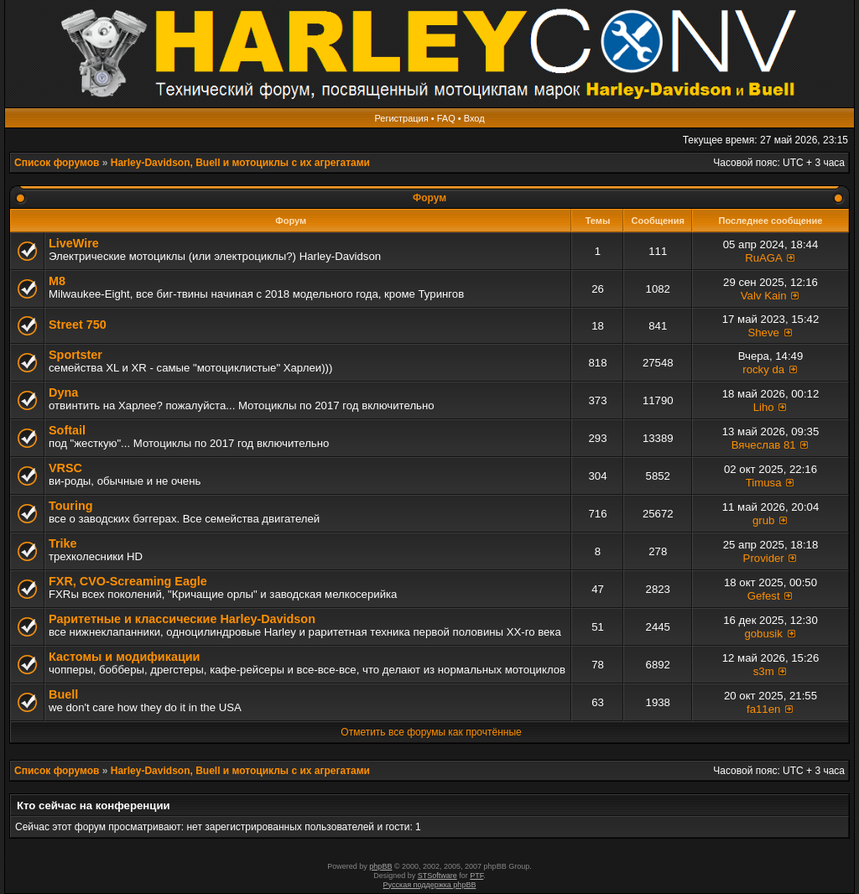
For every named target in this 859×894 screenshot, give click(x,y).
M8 (57, 281)
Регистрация (401, 118)
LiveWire (74, 243)
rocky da (763, 369)
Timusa (764, 482)
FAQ (446, 118)
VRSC (65, 468)
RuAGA (763, 258)
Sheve (762, 332)
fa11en (763, 709)
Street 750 (78, 324)
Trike (63, 543)
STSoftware (437, 875)
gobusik (763, 633)
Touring (70, 505)
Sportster (75, 354)
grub (763, 520)
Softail (67, 430)
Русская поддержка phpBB (429, 885)
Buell (63, 694)
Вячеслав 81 (763, 445)
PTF (476, 875)
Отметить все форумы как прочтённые (431, 732)
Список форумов (56, 163)
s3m (763, 671)
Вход (474, 118)
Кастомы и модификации (124, 656)
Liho (763, 407)
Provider (763, 558)
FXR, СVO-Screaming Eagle (128, 581)
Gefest (763, 596)
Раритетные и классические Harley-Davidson (182, 619)
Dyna (63, 392)
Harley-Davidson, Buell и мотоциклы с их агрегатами (240, 163)
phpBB (380, 866)
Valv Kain (764, 295)
